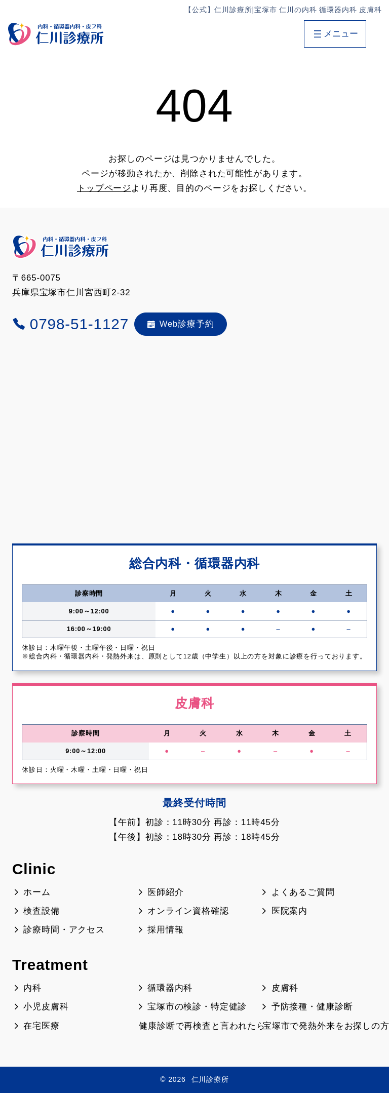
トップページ (104, 188)
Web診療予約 (180, 324)
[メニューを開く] (335, 34)
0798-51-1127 (70, 324)
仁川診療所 (210, 1079)
